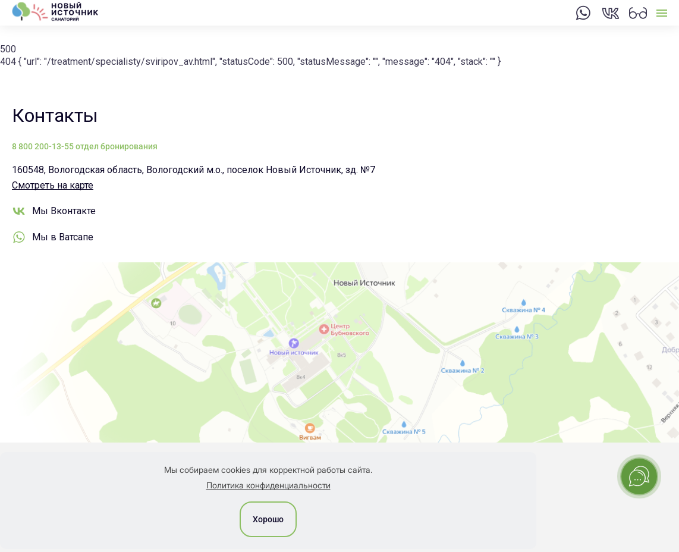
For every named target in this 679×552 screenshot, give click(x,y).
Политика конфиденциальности (268, 485)
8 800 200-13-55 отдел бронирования (85, 146)
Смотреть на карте (52, 185)
